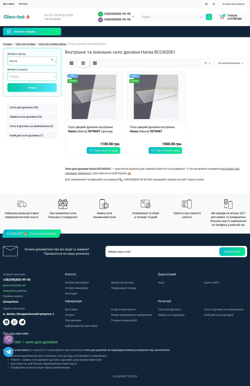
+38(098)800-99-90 (114, 14)
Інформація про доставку (81, 325)
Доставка (8, 3)
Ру (213, 4)
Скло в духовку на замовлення (223, 309)
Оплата (23, 3)
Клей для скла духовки (218, 314)
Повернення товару (123, 288)
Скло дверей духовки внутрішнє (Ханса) (152, 129)
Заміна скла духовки (171, 314)
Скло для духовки (169, 309)
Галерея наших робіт (124, 320)
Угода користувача (123, 309)
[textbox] (32, 76)
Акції (161, 282)
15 (207, 63)
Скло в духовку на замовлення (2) (31, 126)
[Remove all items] (51, 59)
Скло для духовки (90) (24, 107)
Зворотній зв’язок (122, 282)
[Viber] (8, 339)
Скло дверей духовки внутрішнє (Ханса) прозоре (90, 129)
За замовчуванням (230, 63)
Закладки (71, 293)
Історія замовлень (76, 288)
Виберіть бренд (16, 53)
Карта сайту (211, 282)
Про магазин (73, 320)
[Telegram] (8, 352)
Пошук (32, 87)
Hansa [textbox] (13, 61)
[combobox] (32, 61)
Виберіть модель (17, 69)
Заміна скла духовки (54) (26, 116)
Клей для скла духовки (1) (26, 135)
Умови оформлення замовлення (131, 314)
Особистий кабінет (233, 4)
